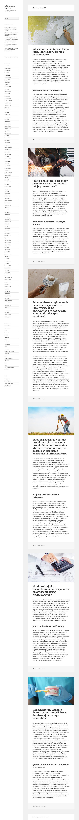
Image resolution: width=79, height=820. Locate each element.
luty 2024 (7, 119)
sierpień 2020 (8, 205)
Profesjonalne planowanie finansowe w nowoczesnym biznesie (11, 29)
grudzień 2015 (8, 296)
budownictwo (8, 332)
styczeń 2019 (7, 228)
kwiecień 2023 (8, 138)
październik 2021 (8, 172)
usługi (6, 365)
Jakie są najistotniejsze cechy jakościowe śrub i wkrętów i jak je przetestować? (50, 183)
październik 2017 (8, 254)
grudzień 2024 (8, 98)
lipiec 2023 (7, 131)
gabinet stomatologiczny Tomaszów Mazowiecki (51, 766)
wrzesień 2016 (8, 279)
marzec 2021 (7, 189)
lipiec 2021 (7, 179)
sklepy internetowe (9, 358)
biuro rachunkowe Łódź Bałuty (48, 626)
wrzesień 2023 (8, 126)
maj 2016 (7, 289)
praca (6, 346)
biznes (6, 330)
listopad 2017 (7, 251)
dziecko (6, 335)
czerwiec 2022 (8, 154)
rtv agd (6, 356)
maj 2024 (7, 112)
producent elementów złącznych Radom (49, 223)
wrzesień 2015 (8, 303)
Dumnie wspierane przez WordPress (40, 817)
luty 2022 (7, 163)
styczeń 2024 (7, 121)
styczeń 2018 (7, 249)
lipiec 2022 (7, 152)
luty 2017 (7, 270)
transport (7, 360)
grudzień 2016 (8, 275)
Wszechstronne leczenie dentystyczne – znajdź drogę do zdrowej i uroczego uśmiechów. (50, 714)
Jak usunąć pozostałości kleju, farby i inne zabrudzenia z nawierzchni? (51, 51)
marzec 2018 (7, 245)
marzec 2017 (7, 268)
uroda (6, 363)
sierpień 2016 (8, 282)
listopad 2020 (7, 198)
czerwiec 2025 (8, 86)
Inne (6, 339)
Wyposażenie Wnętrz (9, 367)
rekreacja (7, 353)
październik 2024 (8, 100)
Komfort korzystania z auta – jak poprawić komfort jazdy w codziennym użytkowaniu (11, 39)
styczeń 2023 (7, 142)
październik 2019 (8, 217)
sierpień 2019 (8, 219)
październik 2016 (8, 277)
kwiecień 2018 (8, 242)
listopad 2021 (7, 170)
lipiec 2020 (7, 207)
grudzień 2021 (8, 168)
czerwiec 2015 (8, 310)
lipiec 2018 (7, 238)
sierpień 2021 (8, 177)
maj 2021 (7, 184)
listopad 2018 (7, 233)
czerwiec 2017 (8, 261)
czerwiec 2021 (8, 182)
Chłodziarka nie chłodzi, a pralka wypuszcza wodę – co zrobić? (11, 44)
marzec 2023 (7, 140)
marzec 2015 (7, 317)
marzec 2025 (7, 93)
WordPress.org (8, 385)
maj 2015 (7, 312)
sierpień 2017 (8, 256)
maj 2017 (7, 263)
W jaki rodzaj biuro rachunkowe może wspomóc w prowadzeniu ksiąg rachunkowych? (51, 590)
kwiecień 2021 (8, 186)
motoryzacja (7, 344)
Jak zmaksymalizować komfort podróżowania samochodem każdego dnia (11, 34)
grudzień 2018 (8, 231)
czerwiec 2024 (8, 110)
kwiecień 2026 (8, 68)
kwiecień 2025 (8, 91)
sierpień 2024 (8, 105)
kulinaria (7, 342)
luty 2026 (7, 73)
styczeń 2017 (7, 272)
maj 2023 (7, 135)
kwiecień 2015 (8, 314)
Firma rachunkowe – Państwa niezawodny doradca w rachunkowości (11, 50)
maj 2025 (7, 89)
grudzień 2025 (8, 77)
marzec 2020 (7, 212)
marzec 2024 (7, 117)
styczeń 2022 (7, 166)
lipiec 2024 (7, 107)
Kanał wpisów (8, 381)
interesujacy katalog (10, 7)
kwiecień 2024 (8, 114)
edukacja (7, 337)
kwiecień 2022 (8, 159)
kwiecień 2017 (8, 265)
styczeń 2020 (7, 214)
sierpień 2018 (8, 235)
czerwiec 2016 (8, 286)
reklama (6, 349)
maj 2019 (7, 224)
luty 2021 (7, 191)
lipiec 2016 (7, 284)
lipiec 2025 (7, 84)
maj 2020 (7, 210)
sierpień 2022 (8, 149)
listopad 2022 (7, 145)
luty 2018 (7, 247)
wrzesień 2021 (8, 175)
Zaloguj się (7, 378)
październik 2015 (8, 300)
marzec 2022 (7, 161)
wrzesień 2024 (8, 103)
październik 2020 (8, 200)
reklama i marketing (9, 351)
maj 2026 (7, 66)
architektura (7, 325)
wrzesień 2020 (8, 203)
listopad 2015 (7, 298)
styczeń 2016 (7, 293)
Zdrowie (6, 370)
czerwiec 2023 (8, 133)
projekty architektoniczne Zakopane (46, 496)
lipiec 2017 (7, 258)
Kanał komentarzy (9, 383)
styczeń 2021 (7, 193)
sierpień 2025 (8, 82)
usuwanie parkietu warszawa (48, 89)
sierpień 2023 (8, 128)
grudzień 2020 (8, 196)
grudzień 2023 (8, 124)
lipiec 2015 (7, 307)
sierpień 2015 (8, 305)
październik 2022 (8, 147)
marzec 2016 (7, 291)
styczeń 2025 (7, 96)
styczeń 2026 (7, 75)
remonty (55, 140)
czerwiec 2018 (8, 240)
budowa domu (50, 140)
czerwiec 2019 (8, 221)
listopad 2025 (7, 80)
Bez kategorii (7, 328)
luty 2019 (7, 226)
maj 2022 (7, 156)
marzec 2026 (7, 70)
